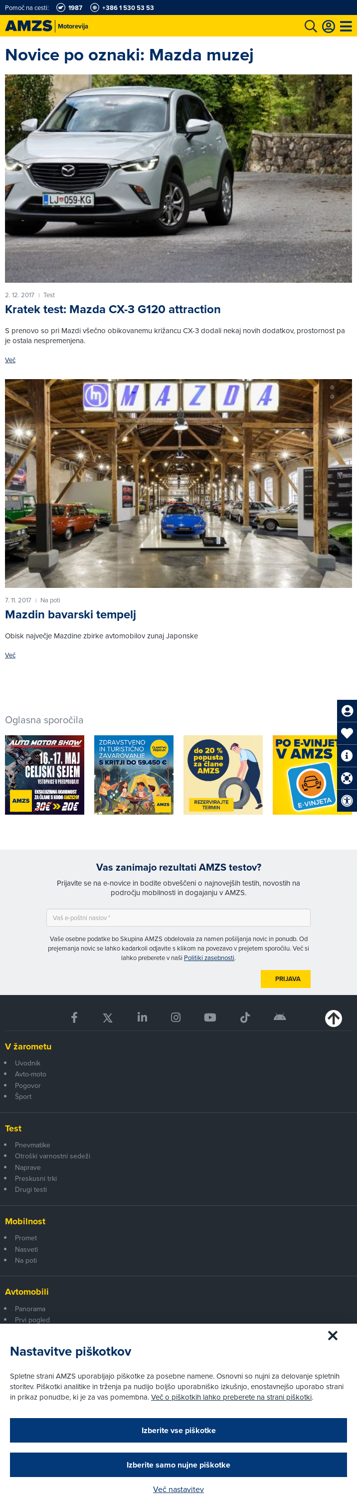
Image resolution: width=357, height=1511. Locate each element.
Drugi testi (31, 1189)
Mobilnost (25, 1221)
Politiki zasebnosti (209, 957)
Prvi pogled (32, 1320)
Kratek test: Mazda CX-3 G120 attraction (113, 309)
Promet (26, 1238)
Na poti (26, 1260)
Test (13, 1128)
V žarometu (28, 1046)
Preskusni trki (36, 1178)
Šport (23, 1096)
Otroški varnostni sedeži (52, 1156)
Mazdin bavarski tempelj (70, 614)
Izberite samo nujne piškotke (178, 1465)
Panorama (30, 1309)
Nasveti (26, 1249)
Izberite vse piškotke (179, 1430)
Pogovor (28, 1085)
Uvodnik (27, 1063)
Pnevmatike (32, 1145)
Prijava (288, 979)
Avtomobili (27, 1291)
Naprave (28, 1167)
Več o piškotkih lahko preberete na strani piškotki (231, 1397)
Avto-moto (30, 1074)
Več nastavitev (178, 1489)
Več (10, 360)
